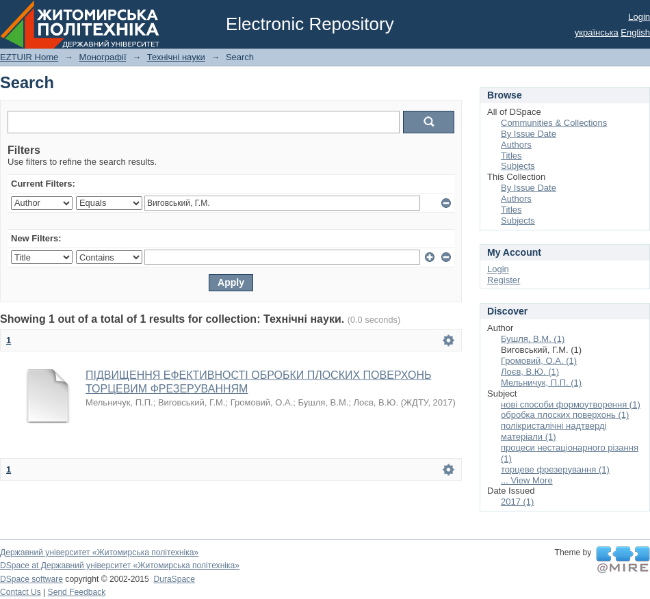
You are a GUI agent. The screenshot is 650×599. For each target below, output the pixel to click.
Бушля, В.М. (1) (532, 339)
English (635, 32)
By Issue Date (528, 134)
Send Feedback (77, 592)
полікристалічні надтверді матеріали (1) (553, 431)
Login (639, 17)
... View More (527, 480)
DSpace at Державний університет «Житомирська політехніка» (119, 565)
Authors (516, 144)
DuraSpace (173, 579)
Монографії (102, 57)
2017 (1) (517, 501)
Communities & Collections (554, 123)
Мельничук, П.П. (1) (541, 382)
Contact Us (20, 592)
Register (503, 280)
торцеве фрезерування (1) (555, 469)
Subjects (518, 166)
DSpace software (31, 579)
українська (597, 32)
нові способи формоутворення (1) (570, 404)
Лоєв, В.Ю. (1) (530, 372)
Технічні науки (176, 57)
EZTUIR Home (29, 57)
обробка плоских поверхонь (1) (565, 415)
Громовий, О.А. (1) (539, 361)
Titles (511, 155)
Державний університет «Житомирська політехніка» (99, 552)
